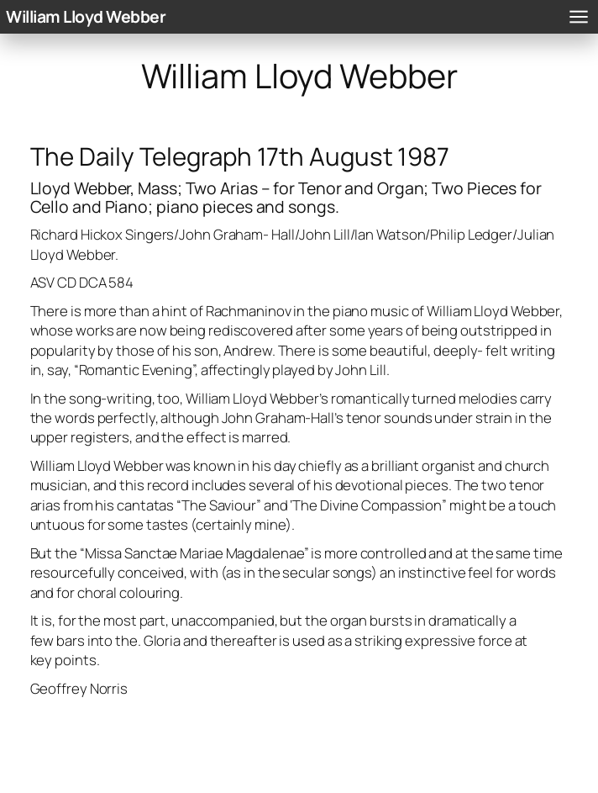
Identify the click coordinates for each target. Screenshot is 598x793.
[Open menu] (578, 16)
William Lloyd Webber (85, 16)
